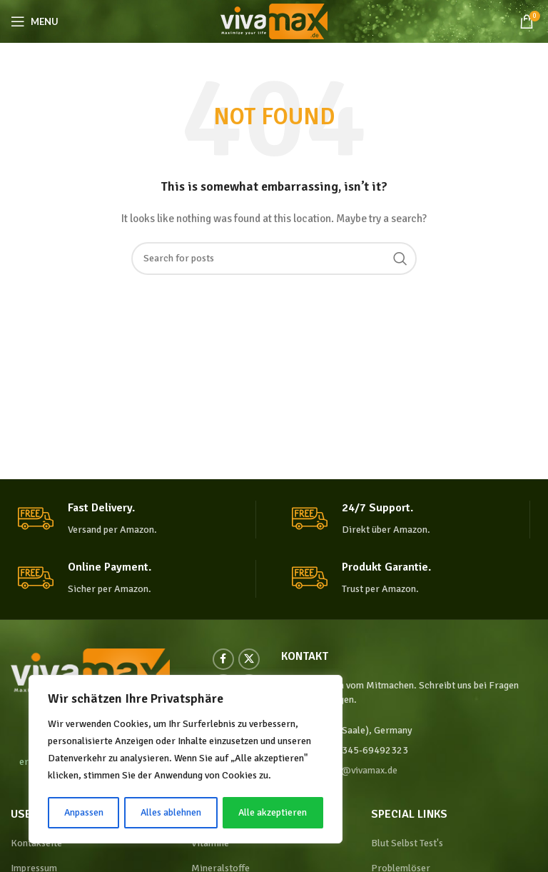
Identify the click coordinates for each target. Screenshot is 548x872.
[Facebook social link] (223, 659)
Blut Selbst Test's (407, 843)
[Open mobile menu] (35, 21)
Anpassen (83, 812)
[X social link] (249, 659)
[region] (185, 759)
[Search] (274, 258)
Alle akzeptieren (273, 812)
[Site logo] (274, 20)
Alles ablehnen (171, 812)
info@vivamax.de (360, 770)
